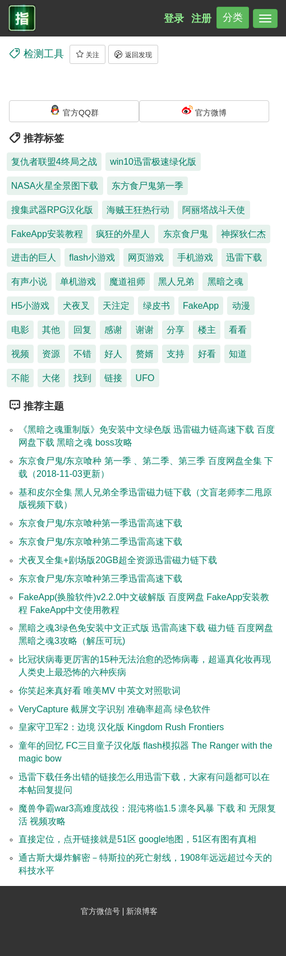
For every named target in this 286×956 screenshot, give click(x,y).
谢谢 (145, 330)
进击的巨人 (33, 257)
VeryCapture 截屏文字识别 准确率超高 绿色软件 (114, 709)
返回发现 (132, 54)
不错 (82, 354)
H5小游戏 (30, 305)
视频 (20, 354)
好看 (207, 354)
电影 (20, 330)
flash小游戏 (92, 257)
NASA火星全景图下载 (55, 186)
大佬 (51, 378)
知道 (238, 354)
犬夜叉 (76, 305)
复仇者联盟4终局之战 (54, 161)
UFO (145, 378)
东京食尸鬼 (185, 234)
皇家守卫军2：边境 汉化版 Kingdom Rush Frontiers (121, 727)
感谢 (113, 330)
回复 (82, 330)
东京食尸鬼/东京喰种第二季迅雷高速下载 (100, 541)
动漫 (241, 305)
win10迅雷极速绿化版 (153, 161)
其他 (51, 330)
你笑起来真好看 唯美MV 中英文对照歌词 (100, 690)
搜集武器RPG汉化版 (52, 210)
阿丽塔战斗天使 (213, 210)
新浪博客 (142, 911)
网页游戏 (146, 257)
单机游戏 (78, 281)
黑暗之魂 (225, 281)
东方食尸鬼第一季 (147, 186)
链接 (113, 378)
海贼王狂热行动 (138, 210)
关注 (87, 54)
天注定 (116, 305)
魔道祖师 (127, 281)
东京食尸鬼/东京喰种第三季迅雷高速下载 (100, 578)
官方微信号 (101, 911)
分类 (233, 17)
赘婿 (145, 354)
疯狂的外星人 (123, 234)
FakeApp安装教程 (47, 234)
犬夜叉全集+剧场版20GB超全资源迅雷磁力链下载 (118, 560)
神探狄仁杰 (243, 234)
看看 (238, 330)
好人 (113, 354)
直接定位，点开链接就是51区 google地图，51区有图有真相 (137, 839)
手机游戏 (195, 257)
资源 (51, 354)
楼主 (207, 330)
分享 (175, 330)
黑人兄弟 (176, 281)
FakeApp (201, 305)
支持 (175, 354)
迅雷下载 (244, 257)
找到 (82, 378)
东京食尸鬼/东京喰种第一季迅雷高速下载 (100, 523)
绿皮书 (156, 305)
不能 (20, 378)
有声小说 (29, 281)
